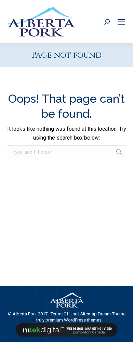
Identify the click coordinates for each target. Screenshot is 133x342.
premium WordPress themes (73, 320)
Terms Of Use (64, 313)
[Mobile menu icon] (121, 22)
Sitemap (88, 313)
